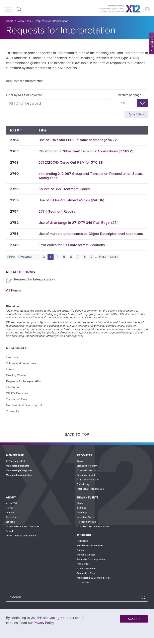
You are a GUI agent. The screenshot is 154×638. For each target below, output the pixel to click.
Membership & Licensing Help (24, 405)
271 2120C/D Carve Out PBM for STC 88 (70, 162)
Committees (12, 517)
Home (9, 21)
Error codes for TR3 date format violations (71, 245)
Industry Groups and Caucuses (22, 526)
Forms (10, 369)
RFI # (16, 130)
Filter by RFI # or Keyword (24, 95)
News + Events (87, 497)
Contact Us (13, 411)
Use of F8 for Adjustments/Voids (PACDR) (71, 200)
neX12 (9, 508)
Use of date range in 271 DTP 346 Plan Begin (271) (78, 222)
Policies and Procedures (21, 363)
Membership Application (19, 475)
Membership (15, 455)
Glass (80, 461)
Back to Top (77, 434)
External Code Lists (87, 470)
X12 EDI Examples (17, 393)
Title (42, 130)
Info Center (13, 387)
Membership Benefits (17, 465)
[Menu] (8, 10)
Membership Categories (19, 470)
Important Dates (85, 517)
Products (84, 455)
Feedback (12, 357)
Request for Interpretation (34, 279)
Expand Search (18, 9)
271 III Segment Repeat (56, 211)
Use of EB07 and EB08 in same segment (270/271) (78, 140)
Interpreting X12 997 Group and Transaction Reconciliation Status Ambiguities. (90, 175)
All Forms (13, 290)
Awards (10, 531)
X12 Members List (15, 461)
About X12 (11, 503)
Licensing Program (87, 465)
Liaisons (10, 521)
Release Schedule (86, 521)
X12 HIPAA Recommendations (93, 526)
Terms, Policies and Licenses (21, 535)
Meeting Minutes (16, 375)
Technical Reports (86, 475)
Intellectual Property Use (90, 488)
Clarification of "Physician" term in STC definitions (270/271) (85, 151)
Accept (134, 619)
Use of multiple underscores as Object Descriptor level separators (90, 233)
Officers (10, 512)
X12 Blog (81, 508)
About (11, 497)
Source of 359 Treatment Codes (64, 189)
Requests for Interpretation (51, 21)
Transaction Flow (16, 399)
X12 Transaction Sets (88, 479)
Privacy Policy (44, 623)
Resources (24, 21)
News (80, 503)
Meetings (82, 512)
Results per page (129, 95)
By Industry (83, 484)
